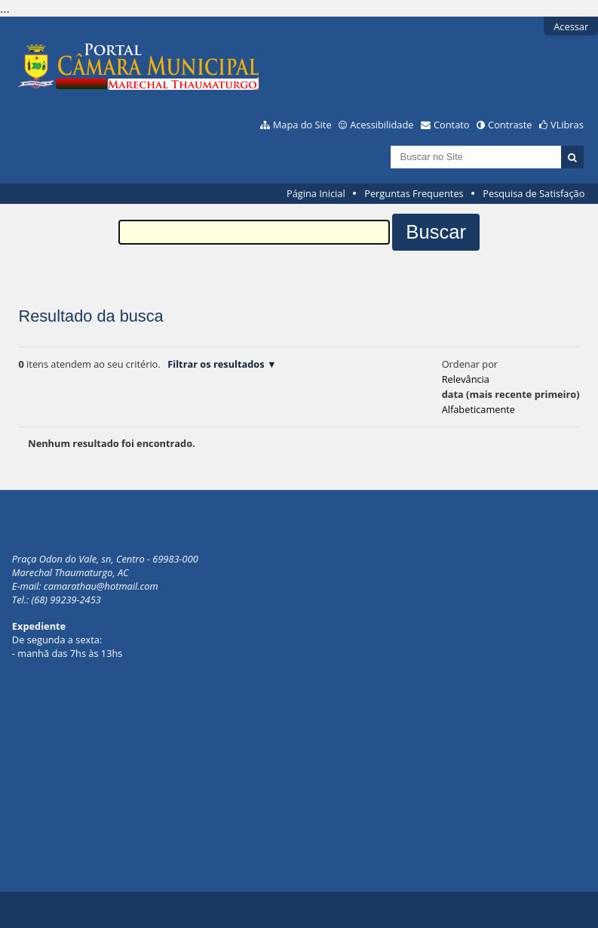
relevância (465, 379)
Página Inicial (316, 193)
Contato (452, 124)
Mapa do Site (302, 124)
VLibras (567, 124)
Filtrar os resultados (215, 364)
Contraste (510, 124)
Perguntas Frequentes (413, 193)
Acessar (571, 26)
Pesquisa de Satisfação (533, 193)
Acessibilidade (381, 124)
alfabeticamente (478, 409)
